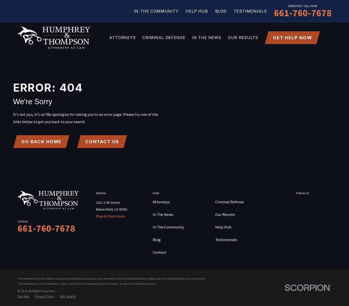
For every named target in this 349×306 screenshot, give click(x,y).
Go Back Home (41, 141)
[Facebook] (299, 202)
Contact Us (102, 141)
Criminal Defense (229, 201)
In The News (163, 214)
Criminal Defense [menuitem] (163, 37)
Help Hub (197, 11)
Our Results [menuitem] (243, 37)
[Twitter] (313, 202)
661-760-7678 (303, 13)
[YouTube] (328, 202)
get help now (292, 37)
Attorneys (161, 201)
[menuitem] (23, 296)
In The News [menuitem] (206, 37)
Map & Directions (110, 216)
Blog (221, 11)
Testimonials (250, 11)
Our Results (225, 214)
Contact (159, 252)
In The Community (156, 11)
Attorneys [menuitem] (122, 37)
